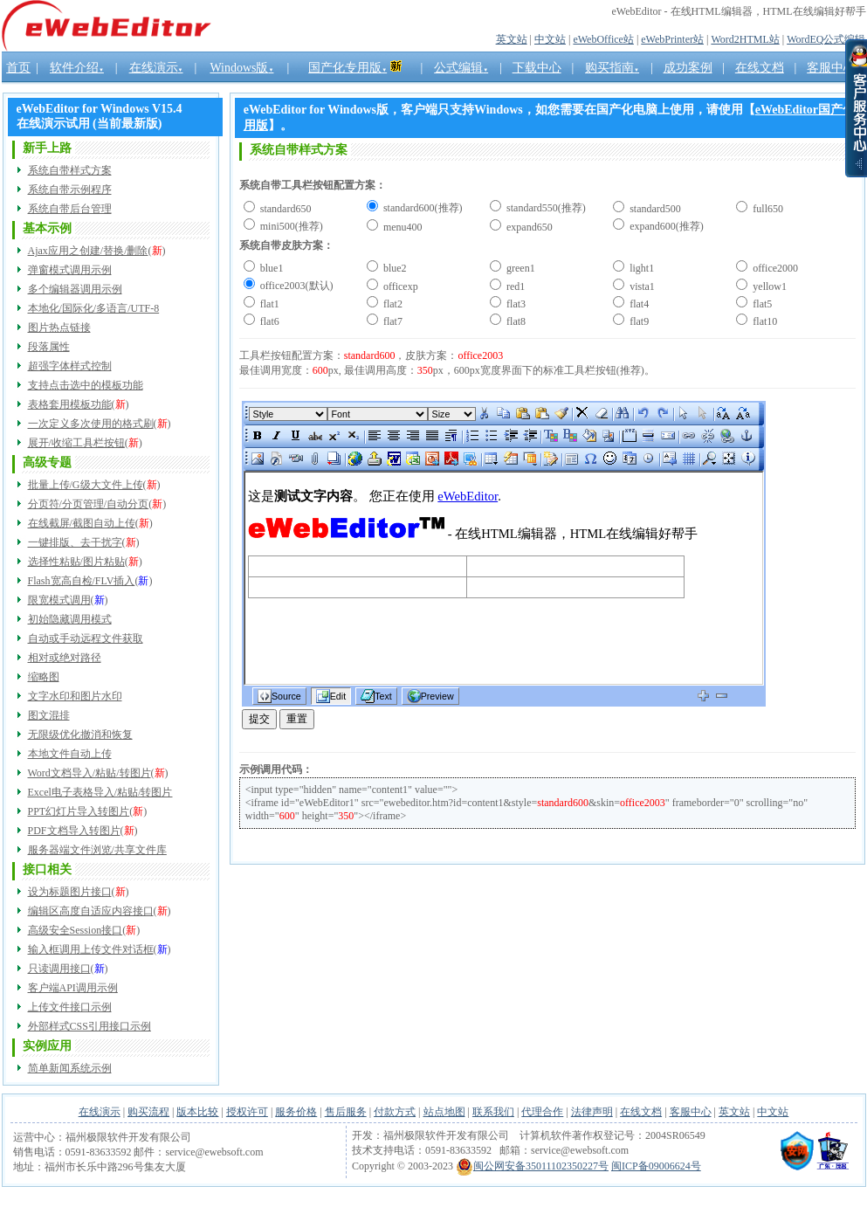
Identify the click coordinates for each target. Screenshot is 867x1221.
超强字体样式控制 (70, 366)
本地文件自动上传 (70, 754)
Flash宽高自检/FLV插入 (81, 581)
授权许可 (247, 1112)
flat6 (268, 321)
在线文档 (641, 1112)
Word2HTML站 (745, 39)
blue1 (271, 268)
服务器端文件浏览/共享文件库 (97, 850)
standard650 (285, 209)
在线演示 (156, 67)
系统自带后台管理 (70, 209)
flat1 (268, 304)
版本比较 (197, 1112)
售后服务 (346, 1112)
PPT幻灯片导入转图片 (79, 811)
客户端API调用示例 (73, 988)
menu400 (402, 227)
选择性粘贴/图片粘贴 (76, 561)
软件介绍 (77, 67)
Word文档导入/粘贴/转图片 (89, 773)
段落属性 (49, 347)
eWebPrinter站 (672, 39)
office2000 (774, 268)
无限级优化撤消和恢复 (80, 734)
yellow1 (768, 286)
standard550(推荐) (545, 208)
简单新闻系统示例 (70, 1068)
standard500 (654, 209)
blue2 (394, 268)
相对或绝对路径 (64, 658)
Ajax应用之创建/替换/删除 (88, 251)
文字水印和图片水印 (75, 696)
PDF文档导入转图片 (74, 830)
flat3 (515, 304)
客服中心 (691, 1112)
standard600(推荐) (422, 208)
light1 (640, 268)
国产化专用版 (347, 67)
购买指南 (612, 67)
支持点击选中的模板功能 (85, 385)
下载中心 (537, 67)
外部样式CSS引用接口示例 (89, 1026)
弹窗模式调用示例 (70, 270)
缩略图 (43, 677)
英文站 (511, 39)
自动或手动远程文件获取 (85, 638)
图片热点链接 (59, 327)
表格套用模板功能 (70, 404)
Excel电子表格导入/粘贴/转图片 (100, 792)
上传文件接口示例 (70, 1007)
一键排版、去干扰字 (75, 542)
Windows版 (241, 67)
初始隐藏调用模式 (70, 619)
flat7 (392, 321)
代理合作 (542, 1112)
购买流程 (148, 1112)
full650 (766, 209)
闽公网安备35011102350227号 (532, 1166)
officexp (399, 286)
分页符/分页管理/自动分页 (88, 504)
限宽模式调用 (59, 600)
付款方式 (395, 1112)
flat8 (515, 321)
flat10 (763, 321)
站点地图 (444, 1112)
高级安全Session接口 (75, 930)
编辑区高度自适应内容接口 (91, 911)
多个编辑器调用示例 (75, 289)
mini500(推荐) (290, 226)
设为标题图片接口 (70, 892)
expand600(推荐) (665, 226)
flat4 (638, 304)
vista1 (641, 286)
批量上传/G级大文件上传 (85, 485)
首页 (18, 67)
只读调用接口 (59, 968)
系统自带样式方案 (70, 170)
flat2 (392, 304)
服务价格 (296, 1112)
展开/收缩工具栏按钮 (76, 443)
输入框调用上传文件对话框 (91, 949)
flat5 (761, 304)
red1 (514, 286)
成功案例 (688, 67)
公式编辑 (461, 67)
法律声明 (592, 1112)
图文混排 (49, 715)
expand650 (528, 227)
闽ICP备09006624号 (656, 1166)
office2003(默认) (296, 285)
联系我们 (493, 1112)
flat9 (638, 321)
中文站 (550, 39)
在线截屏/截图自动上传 (81, 523)
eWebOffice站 (603, 39)
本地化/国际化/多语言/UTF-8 (94, 308)
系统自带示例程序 (70, 189)
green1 (519, 268)
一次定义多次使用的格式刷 (91, 423)
